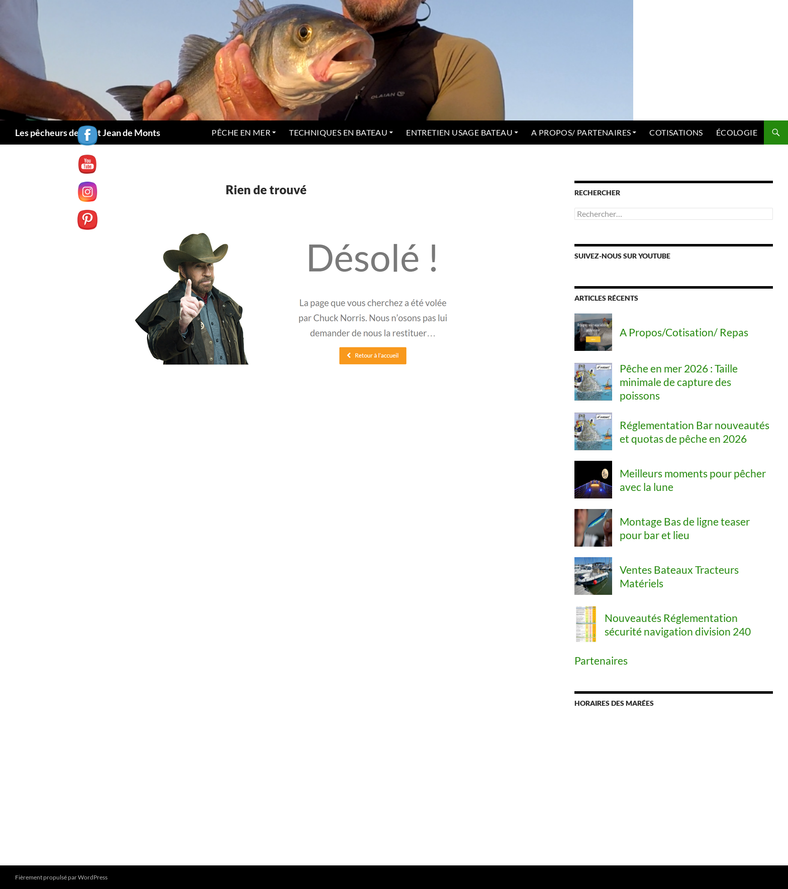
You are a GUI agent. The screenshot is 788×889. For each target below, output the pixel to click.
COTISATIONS (672, 132)
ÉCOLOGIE (735, 132)
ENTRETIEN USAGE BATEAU (442, 132)
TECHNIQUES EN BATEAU (314, 132)
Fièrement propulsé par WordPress (62, 876)
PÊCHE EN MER (211, 132)
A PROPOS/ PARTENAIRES (572, 132)
